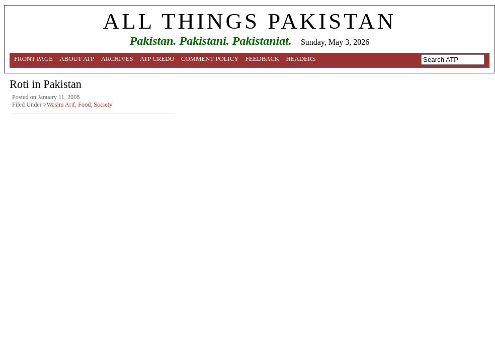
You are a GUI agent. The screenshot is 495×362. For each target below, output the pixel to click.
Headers (301, 58)
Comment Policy (210, 58)
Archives (117, 58)
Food (84, 104)
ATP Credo (157, 58)
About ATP (76, 58)
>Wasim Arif (59, 104)
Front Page (33, 58)
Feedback (262, 58)
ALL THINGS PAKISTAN (249, 21)
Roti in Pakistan (45, 84)
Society (103, 104)
